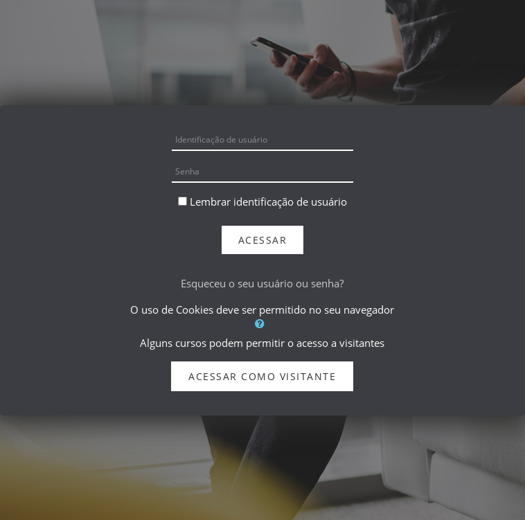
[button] (262, 323)
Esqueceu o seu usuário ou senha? (262, 283)
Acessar (262, 239)
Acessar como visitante (262, 376)
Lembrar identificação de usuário (268, 201)
